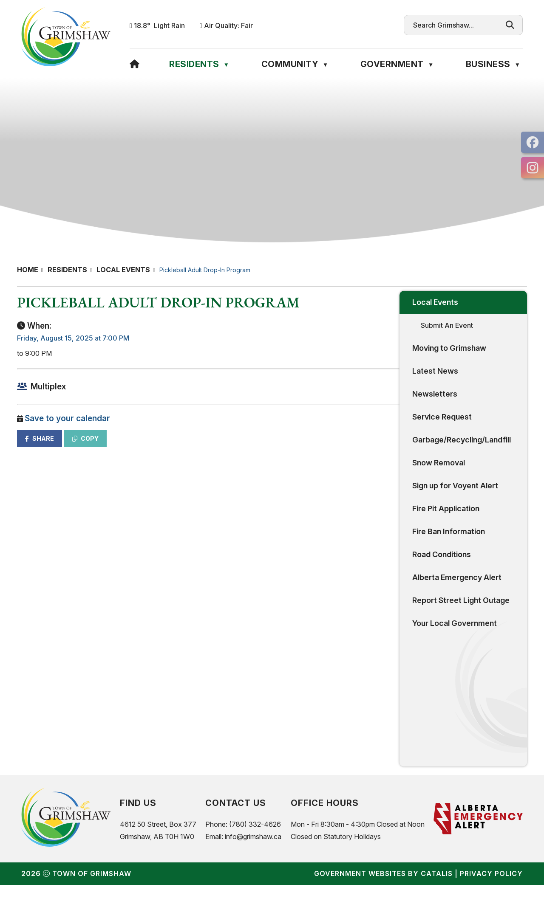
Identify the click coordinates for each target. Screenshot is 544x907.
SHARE (179, 447)
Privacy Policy (491, 895)
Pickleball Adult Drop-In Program (204, 269)
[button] (510, 25)
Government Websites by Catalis (383, 895)
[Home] (135, 64)
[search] (455, 25)
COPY (225, 447)
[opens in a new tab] (532, 142)
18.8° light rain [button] (159, 25)
